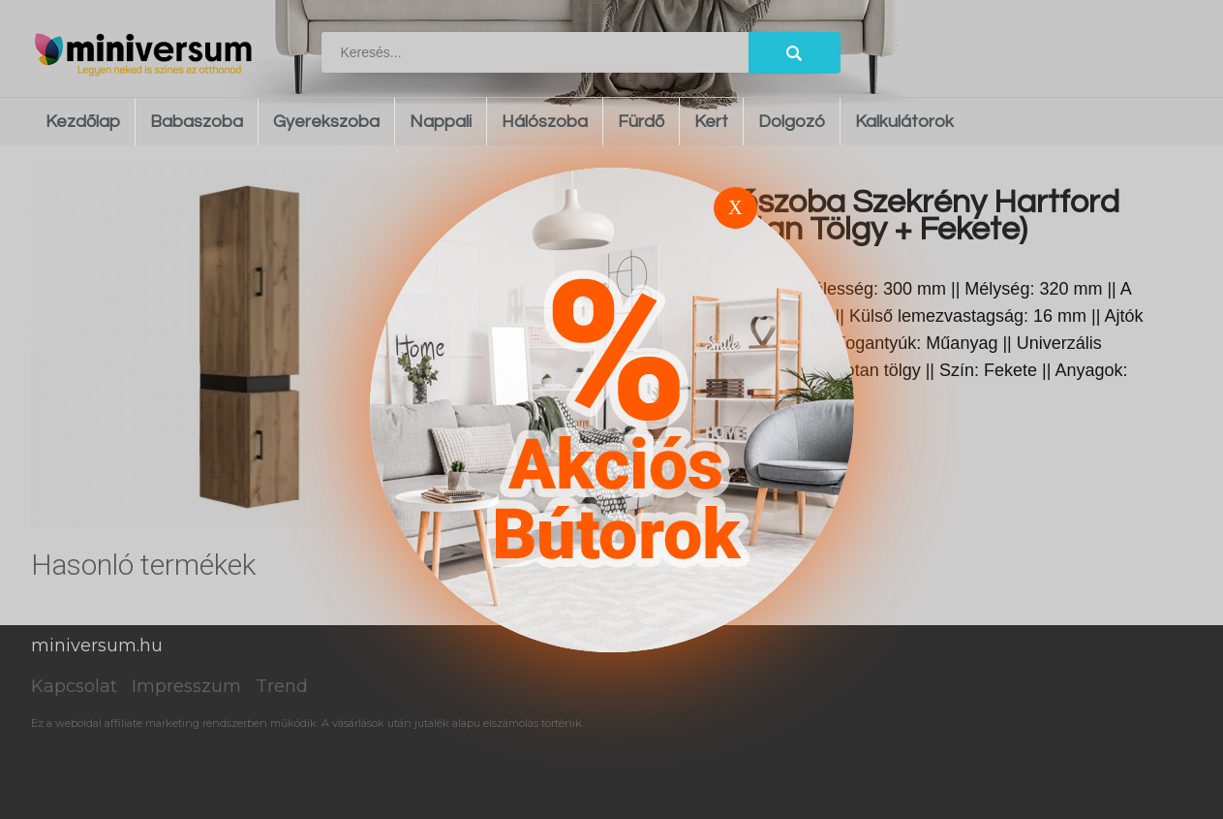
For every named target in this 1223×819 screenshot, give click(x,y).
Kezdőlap (83, 121)
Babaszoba (196, 121)
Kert (711, 121)
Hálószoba (545, 121)
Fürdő (641, 121)
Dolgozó (791, 121)
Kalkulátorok (904, 121)
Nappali (441, 121)
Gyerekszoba (326, 121)
